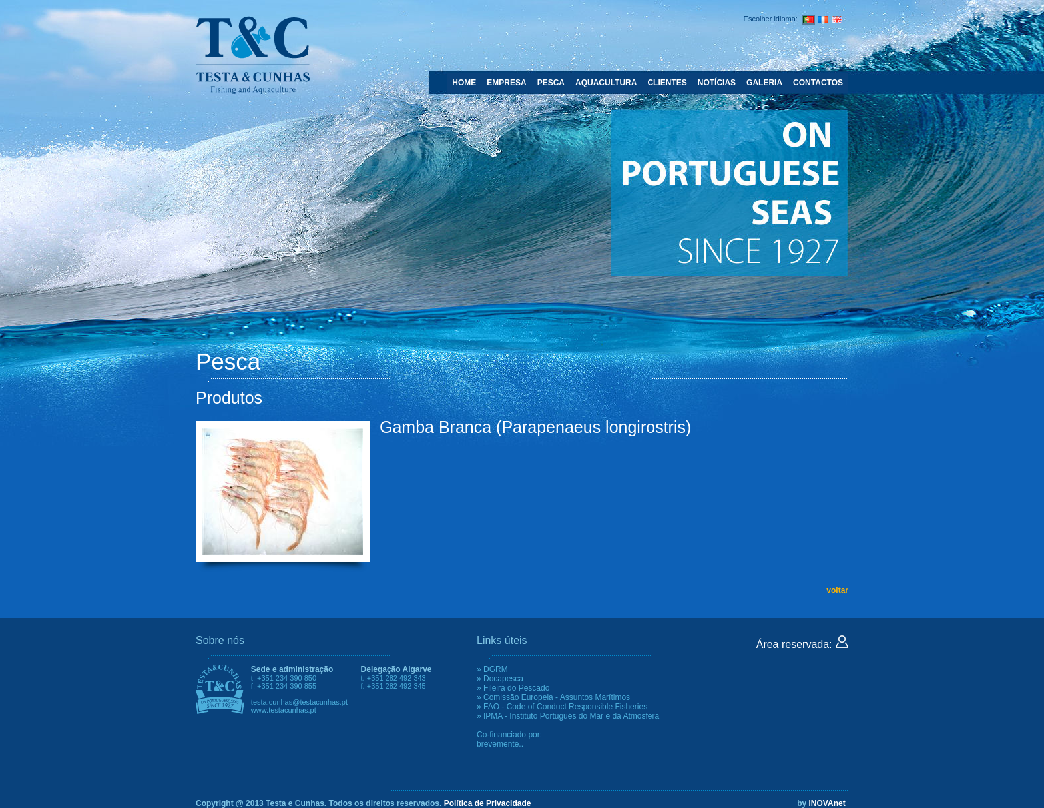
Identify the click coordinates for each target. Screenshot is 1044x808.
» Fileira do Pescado (513, 688)
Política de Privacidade (487, 803)
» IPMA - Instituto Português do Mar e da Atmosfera (568, 716)
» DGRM (492, 669)
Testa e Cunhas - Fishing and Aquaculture (253, 54)
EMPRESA (506, 82)
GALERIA (764, 82)
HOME (464, 82)
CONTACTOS (818, 82)
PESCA (551, 82)
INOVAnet (827, 803)
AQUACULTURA (606, 82)
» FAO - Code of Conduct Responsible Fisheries (562, 706)
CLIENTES (666, 82)
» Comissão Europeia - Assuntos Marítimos (553, 697)
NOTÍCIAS (717, 82)
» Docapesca (500, 678)
